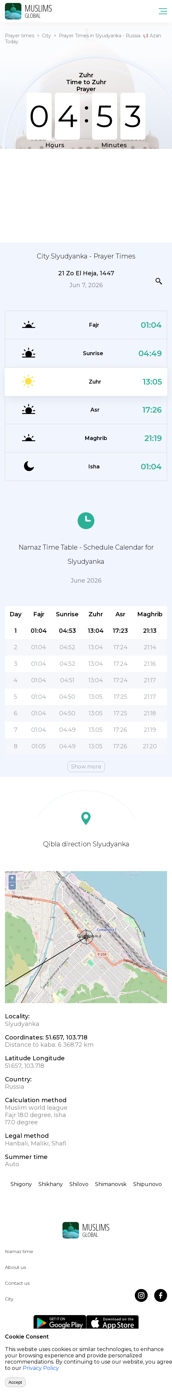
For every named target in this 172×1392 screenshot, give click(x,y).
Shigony (21, 1184)
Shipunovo (147, 1184)
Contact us (17, 1283)
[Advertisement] (86, 195)
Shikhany (50, 1184)
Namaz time (19, 1251)
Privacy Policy (41, 1368)
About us (15, 1267)
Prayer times (19, 36)
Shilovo (78, 1184)
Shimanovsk (111, 1184)
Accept (15, 1382)
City (46, 36)
